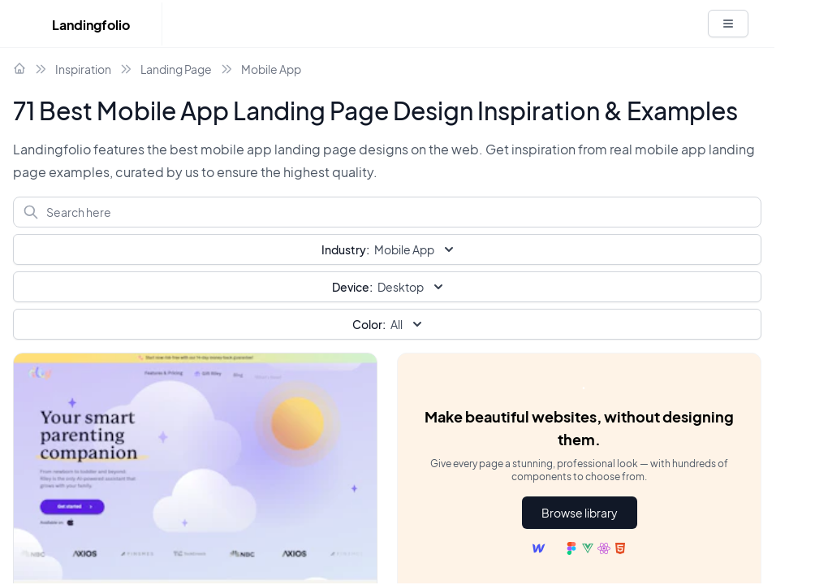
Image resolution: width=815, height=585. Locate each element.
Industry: (345, 249)
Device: (352, 287)
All (388, 324)
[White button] (728, 23)
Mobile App (271, 69)
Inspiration (83, 69)
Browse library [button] (579, 512)
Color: (369, 324)
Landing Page (176, 69)
